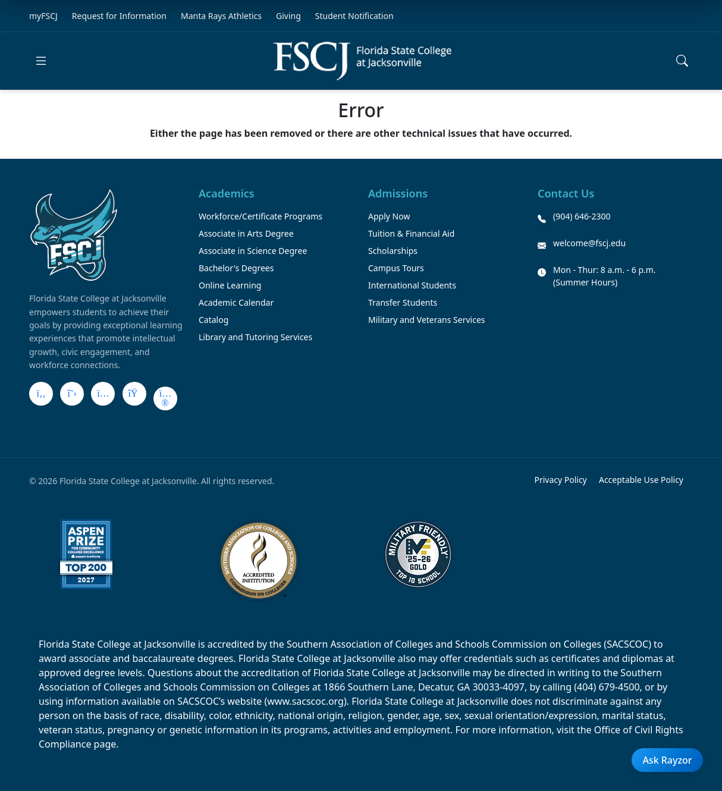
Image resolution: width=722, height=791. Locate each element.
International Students (412, 285)
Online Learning (230, 285)
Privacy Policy (560, 479)
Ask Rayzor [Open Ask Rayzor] (667, 760)
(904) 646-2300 (582, 216)
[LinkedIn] (134, 394)
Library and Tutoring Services (255, 337)
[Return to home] (362, 61)
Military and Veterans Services (426, 319)
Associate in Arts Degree (246, 233)
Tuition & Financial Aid (411, 233)
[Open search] (682, 60)
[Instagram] (103, 394)
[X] (72, 394)
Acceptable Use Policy (641, 479)
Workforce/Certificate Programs (260, 216)
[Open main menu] (41, 60)
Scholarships (392, 250)
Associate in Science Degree (253, 250)
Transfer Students (402, 302)
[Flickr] (165, 398)
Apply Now (389, 216)
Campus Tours (396, 268)
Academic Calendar (236, 302)
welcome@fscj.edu (589, 243)
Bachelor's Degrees (236, 268)
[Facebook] (41, 394)
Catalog (213, 319)
